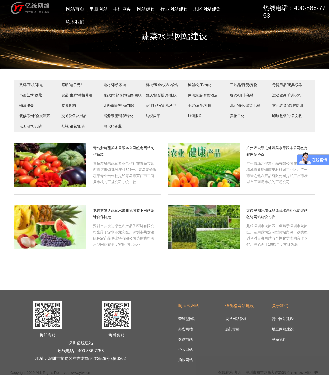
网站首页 (75, 9)
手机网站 (122, 9)
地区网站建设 (207, 9)
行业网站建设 (174, 9)
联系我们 (75, 21)
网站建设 (146, 9)
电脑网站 (98, 9)
